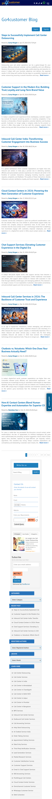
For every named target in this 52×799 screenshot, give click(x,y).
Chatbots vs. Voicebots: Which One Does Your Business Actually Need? (25, 350)
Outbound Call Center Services (24, 719)
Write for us (21, 465)
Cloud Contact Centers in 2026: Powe (26, 622)
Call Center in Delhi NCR (22, 694)
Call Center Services (20, 677)
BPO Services (18, 711)
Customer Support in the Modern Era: (27, 614)
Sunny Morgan (12, 43)
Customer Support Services (23, 765)
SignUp (46, 29)
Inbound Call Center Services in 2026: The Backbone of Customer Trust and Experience (24, 298)
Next (48, 455)
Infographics (34, 534)
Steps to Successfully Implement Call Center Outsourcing (24, 37)
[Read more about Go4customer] (11, 3)
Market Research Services (22, 757)
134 (42, 455)
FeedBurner (26, 584)
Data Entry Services (20, 744)
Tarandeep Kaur (13, 410)
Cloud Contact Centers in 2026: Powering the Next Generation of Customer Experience (25, 192)
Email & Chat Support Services (24, 770)
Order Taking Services (21, 736)
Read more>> (44, 75)
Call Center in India (20, 681)
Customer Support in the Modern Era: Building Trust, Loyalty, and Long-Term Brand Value (25, 89)
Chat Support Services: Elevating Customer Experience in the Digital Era (23, 246)
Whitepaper (17, 534)
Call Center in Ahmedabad (23, 685)
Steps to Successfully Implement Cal (26, 610)
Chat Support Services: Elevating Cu (26, 627)
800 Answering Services (22, 774)
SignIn (36, 29)
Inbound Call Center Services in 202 (26, 631)
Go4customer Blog (20, 19)
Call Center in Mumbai (21, 702)
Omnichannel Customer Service (25, 786)
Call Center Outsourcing (22, 673)
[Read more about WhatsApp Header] (44, 3)
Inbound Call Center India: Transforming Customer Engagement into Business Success (25, 140)
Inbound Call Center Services (24, 715)
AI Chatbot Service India (22, 732)
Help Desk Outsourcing (22, 727)
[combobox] (17, 505)
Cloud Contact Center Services (24, 782)
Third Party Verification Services (24, 748)
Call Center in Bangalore (22, 706)
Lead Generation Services (22, 753)
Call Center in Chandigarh (23, 690)
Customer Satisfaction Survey (24, 761)
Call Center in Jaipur (21, 698)
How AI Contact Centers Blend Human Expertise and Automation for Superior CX (23, 404)
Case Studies (25, 534)
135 (45, 455)
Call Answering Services (22, 723)
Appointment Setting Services (24, 740)
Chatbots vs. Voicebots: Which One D (26, 635)
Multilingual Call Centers (22, 778)
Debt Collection (19, 795)
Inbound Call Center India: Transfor (26, 618)
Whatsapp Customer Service (23, 791)
